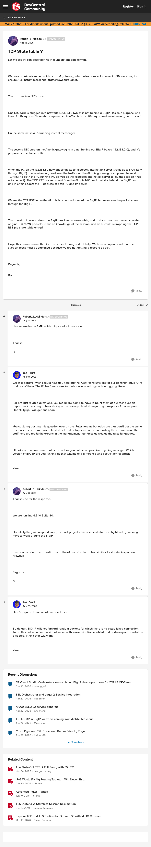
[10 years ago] (23, 795)
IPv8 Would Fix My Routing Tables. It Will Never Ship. (50, 779)
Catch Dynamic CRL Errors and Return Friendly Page (50, 731)
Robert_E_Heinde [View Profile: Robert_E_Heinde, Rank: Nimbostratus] (31, 39)
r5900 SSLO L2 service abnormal (37, 707)
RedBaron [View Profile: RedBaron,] (39, 698)
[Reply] (137, 290)
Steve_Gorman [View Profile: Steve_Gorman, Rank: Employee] (42, 820)
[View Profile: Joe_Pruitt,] (17, 375)
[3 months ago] (23, 686)
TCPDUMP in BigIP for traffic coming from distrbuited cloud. (55, 719)
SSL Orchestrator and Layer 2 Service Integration (48, 694)
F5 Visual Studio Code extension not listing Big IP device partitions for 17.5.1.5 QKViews (73, 682)
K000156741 (138, 24)
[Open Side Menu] (5, 7)
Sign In (141, 6)
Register (128, 6)
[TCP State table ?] (29, 320)
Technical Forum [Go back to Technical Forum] (14, 17)
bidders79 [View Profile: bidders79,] (40, 735)
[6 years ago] (23, 808)
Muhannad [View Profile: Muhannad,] (40, 723)
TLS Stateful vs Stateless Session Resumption (46, 804)
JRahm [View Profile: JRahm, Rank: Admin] (38, 783)
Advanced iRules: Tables (32, 791)
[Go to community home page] (28, 6)
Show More (75, 742)
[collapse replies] (4, 316)
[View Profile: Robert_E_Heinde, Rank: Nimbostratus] (13, 41)
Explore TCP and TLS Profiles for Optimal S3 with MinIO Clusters (58, 816)
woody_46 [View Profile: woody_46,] (40, 686)
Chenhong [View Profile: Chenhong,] (40, 710)
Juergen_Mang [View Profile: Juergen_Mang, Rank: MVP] (42, 771)
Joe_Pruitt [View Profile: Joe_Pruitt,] (29, 373)
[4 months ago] (23, 820)
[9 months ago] (23, 771)
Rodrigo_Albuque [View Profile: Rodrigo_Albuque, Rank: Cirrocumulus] (43, 807)
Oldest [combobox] (142, 305)
